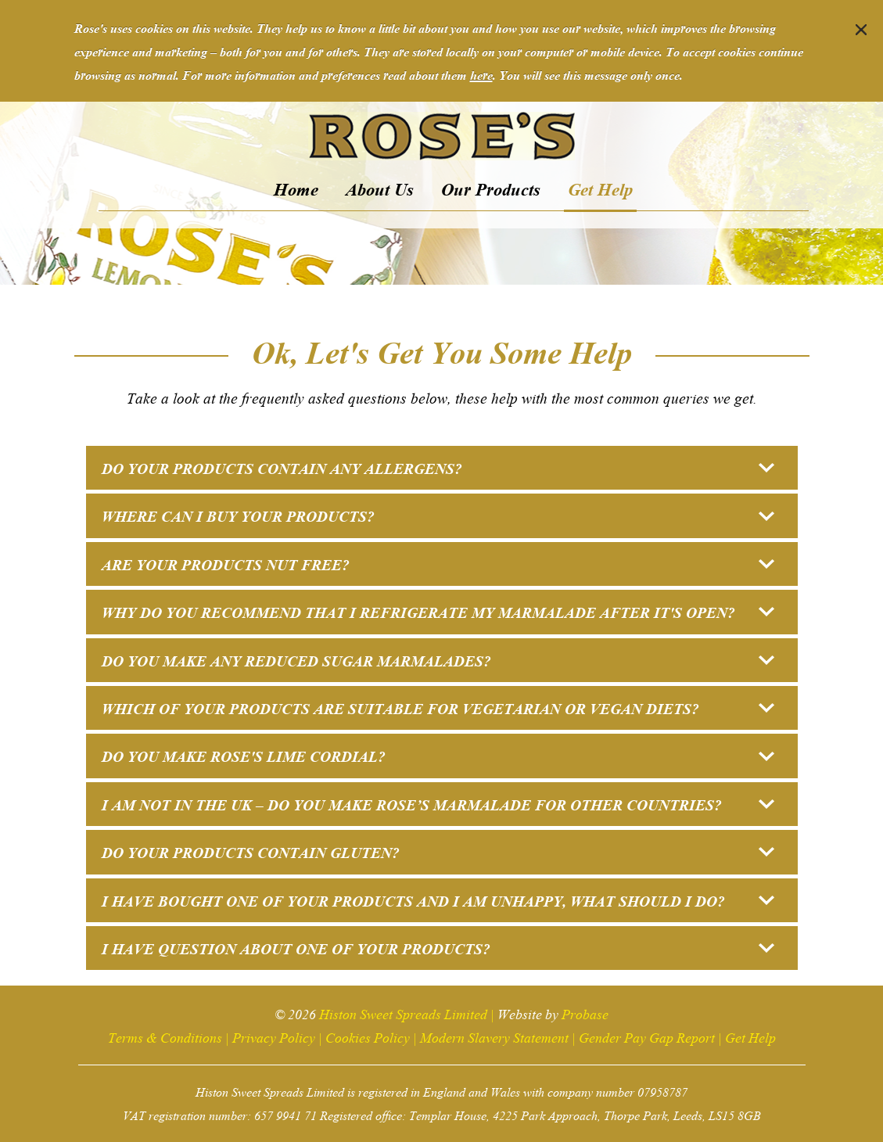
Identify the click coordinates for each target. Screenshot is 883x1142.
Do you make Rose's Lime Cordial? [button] (438, 755)
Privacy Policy (273, 1036)
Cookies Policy (367, 1036)
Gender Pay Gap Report (647, 1036)
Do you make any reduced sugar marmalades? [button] (438, 660)
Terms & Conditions (165, 1036)
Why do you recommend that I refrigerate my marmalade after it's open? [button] (438, 611)
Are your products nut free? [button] (438, 563)
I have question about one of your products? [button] (438, 948)
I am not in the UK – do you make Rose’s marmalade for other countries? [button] (438, 804)
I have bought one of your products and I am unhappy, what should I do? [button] (438, 900)
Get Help (750, 1036)
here (481, 73)
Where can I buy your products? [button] (438, 515)
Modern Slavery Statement (494, 1036)
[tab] (442, 468)
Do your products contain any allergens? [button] (438, 467)
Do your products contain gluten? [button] (438, 851)
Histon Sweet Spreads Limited (403, 1013)
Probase (585, 1013)
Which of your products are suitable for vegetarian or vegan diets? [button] (438, 707)
